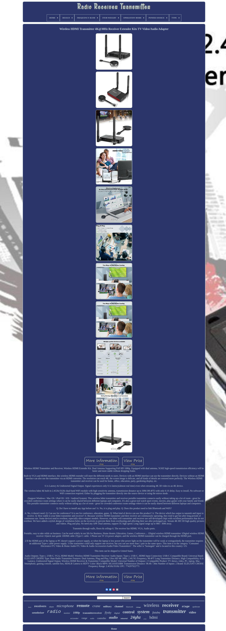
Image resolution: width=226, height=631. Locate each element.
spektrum (196, 607)
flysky (108, 612)
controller (101, 618)
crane (96, 606)
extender (74, 619)
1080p (76, 612)
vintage (138, 607)
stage (186, 606)
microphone (65, 606)
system (143, 611)
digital (117, 613)
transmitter (174, 611)
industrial (124, 618)
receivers (40, 606)
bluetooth (129, 607)
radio (54, 611)
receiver (170, 605)
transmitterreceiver (92, 613)
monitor (67, 613)
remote (83, 605)
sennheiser (38, 612)
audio (113, 617)
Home (114, 629)
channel (118, 606)
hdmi (153, 617)
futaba (156, 612)
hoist (29, 607)
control (128, 612)
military (107, 606)
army (145, 619)
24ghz (135, 617)
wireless (151, 605)
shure (51, 607)
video (192, 612)
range (84, 618)
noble (92, 618)
